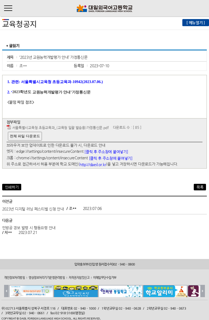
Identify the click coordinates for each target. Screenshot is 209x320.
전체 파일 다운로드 (25, 136)
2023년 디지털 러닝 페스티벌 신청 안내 (33, 208)
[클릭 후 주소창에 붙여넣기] (106, 152)
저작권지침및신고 (79, 277)
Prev (6, 291)
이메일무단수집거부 (104, 277)
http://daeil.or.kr (92, 164)
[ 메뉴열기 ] (195, 22)
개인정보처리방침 (14, 277)
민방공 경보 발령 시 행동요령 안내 (29, 227)
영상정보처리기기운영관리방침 (47, 277)
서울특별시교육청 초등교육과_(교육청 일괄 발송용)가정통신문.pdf (60, 128)
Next (202, 291)
